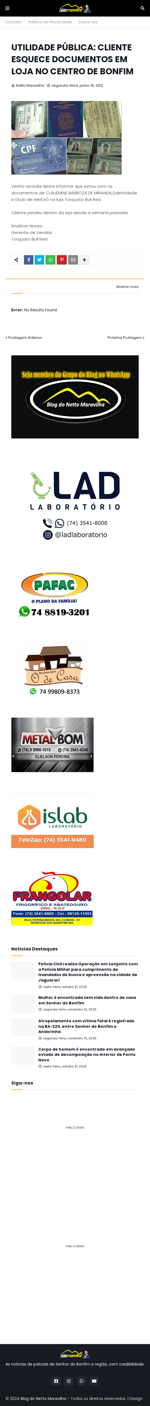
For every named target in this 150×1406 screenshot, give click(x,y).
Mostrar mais (127, 287)
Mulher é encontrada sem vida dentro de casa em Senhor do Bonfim (87, 1000)
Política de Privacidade (50, 22)
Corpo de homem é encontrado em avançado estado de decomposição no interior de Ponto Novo (87, 1055)
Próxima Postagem (125, 337)
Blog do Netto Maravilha (43, 1398)
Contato (14, 22)
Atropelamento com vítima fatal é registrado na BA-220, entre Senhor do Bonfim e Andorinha (86, 1026)
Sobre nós (88, 22)
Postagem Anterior (25, 337)
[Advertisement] (75, 1172)
